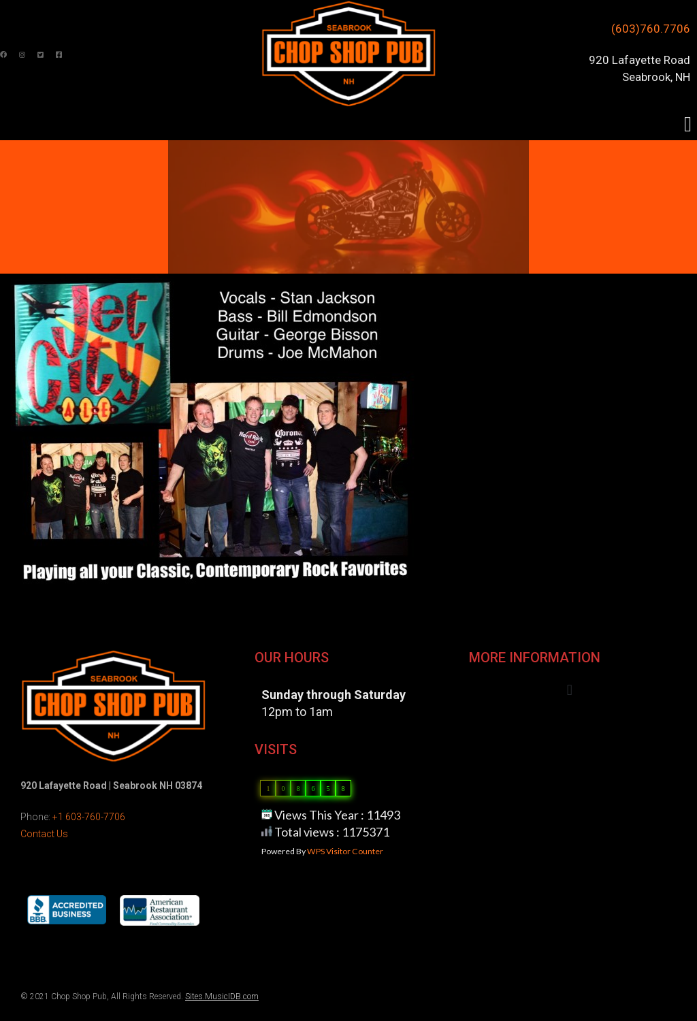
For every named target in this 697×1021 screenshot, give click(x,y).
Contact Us (44, 833)
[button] (688, 124)
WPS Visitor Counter (345, 851)
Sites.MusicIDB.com (222, 996)
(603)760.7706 (650, 28)
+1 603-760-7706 (88, 816)
